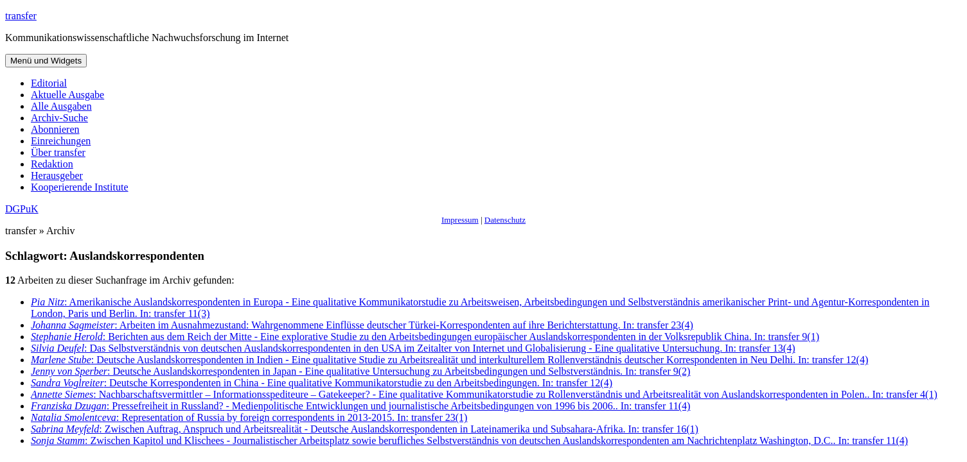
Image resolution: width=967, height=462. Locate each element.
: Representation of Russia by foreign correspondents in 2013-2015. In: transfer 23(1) (249, 417)
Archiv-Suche (59, 117)
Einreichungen (61, 140)
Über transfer (58, 152)
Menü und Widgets (46, 60)
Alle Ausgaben (61, 106)
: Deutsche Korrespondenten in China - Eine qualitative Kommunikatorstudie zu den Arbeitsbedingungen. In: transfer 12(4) (321, 382)
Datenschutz (505, 220)
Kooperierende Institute (80, 187)
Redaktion (52, 163)
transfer (21, 15)
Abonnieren (55, 129)
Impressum (460, 220)
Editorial (49, 83)
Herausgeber (57, 175)
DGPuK (22, 208)
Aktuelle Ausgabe (67, 94)
